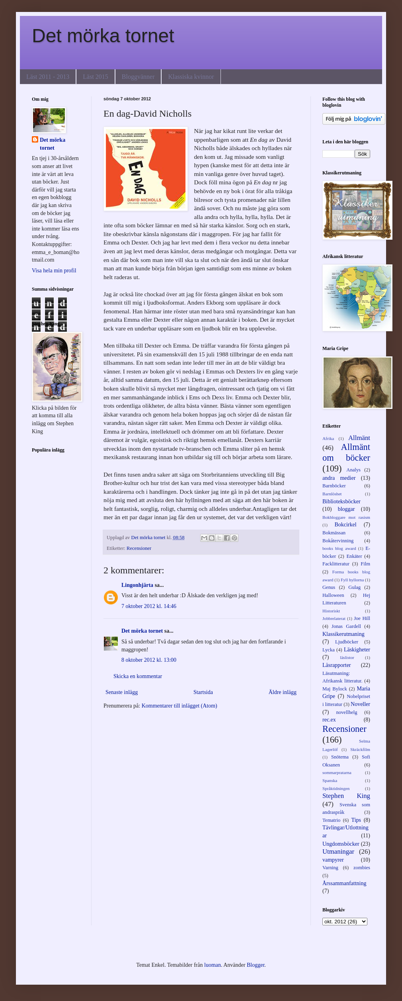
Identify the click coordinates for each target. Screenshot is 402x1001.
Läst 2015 (95, 76)
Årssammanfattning (344, 883)
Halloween (333, 595)
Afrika (328, 438)
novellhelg (346, 712)
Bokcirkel (345, 525)
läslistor (347, 657)
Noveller (360, 704)
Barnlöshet (332, 493)
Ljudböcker (346, 642)
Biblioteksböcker (341, 501)
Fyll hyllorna (352, 579)
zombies (361, 867)
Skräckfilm (360, 749)
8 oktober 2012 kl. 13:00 (148, 660)
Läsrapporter (336, 665)
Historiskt (331, 610)
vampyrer (333, 860)
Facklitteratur (335, 564)
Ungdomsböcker (340, 844)
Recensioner (139, 548)
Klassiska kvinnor (191, 76)
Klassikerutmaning (343, 634)
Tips (356, 820)
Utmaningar (338, 851)
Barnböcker (334, 486)
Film (365, 564)
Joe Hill (362, 618)
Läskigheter (357, 650)
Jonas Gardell (346, 626)
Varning (330, 867)
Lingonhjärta (137, 585)
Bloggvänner (138, 76)
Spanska (329, 780)
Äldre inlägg (283, 692)
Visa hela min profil (54, 271)
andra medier (338, 478)
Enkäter (354, 556)
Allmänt (359, 438)
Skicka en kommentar (137, 676)
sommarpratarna (336, 772)
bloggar (346, 509)
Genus (328, 587)
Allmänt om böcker (346, 452)
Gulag (354, 587)
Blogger (255, 965)
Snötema (340, 757)
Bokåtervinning (337, 541)
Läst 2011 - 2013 (47, 76)
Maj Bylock (334, 689)
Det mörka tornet (103, 35)
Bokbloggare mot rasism (346, 517)
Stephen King (346, 796)
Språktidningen (335, 788)
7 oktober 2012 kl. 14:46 (148, 606)
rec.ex (329, 720)
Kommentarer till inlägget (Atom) (179, 706)
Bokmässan (333, 533)
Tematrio (331, 820)
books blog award (339, 548)
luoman (212, 965)
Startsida (203, 692)
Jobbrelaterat (333, 618)
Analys (353, 470)
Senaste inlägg (121, 692)
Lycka (328, 650)
